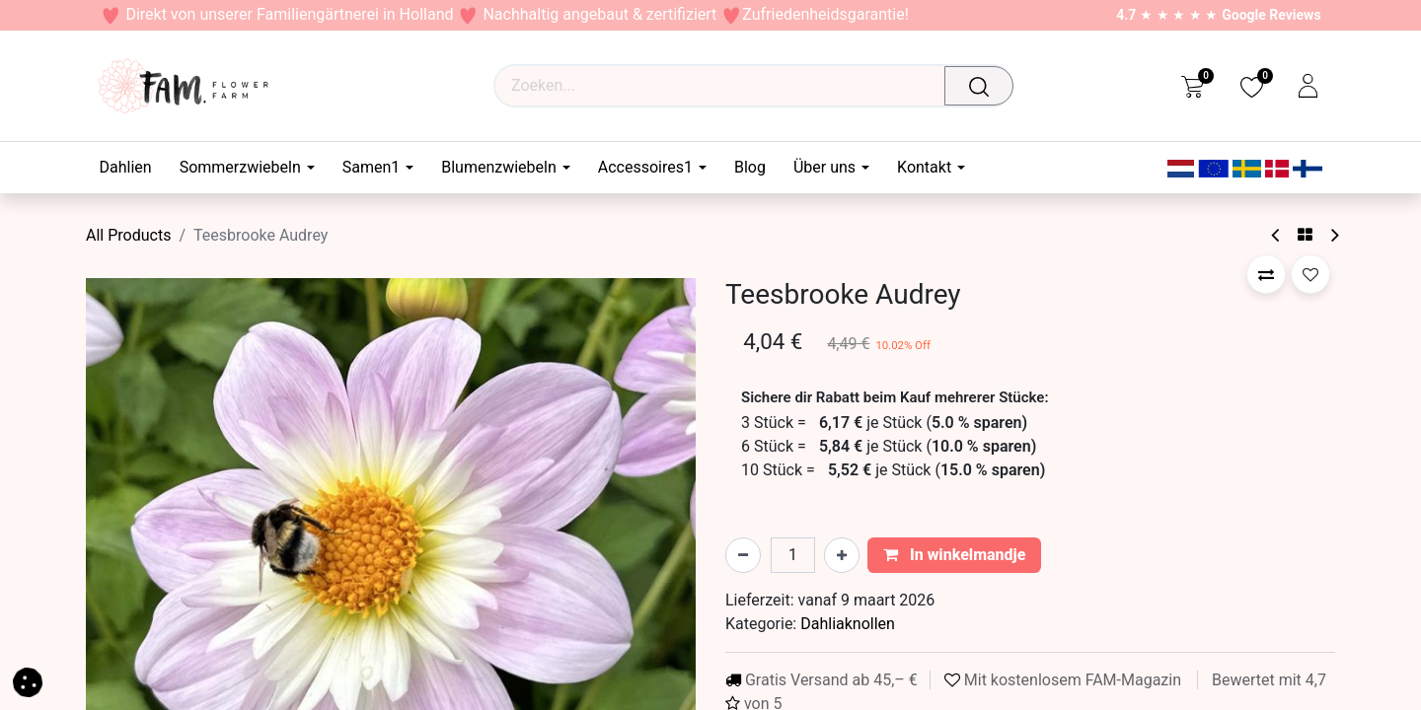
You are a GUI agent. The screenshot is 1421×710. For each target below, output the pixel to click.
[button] (1266, 274)
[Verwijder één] (743, 555)
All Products (128, 235)
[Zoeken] (983, 86)
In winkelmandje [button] (954, 554)
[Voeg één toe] (842, 555)
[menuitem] (133, 167)
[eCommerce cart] (1192, 86)
